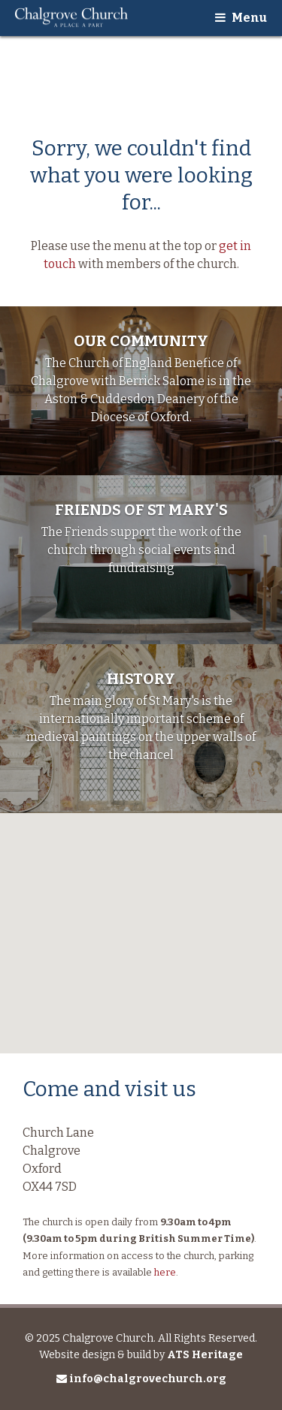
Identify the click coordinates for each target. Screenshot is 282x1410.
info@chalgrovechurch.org (141, 1378)
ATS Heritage (205, 1354)
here (165, 1272)
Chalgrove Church (71, 18)
